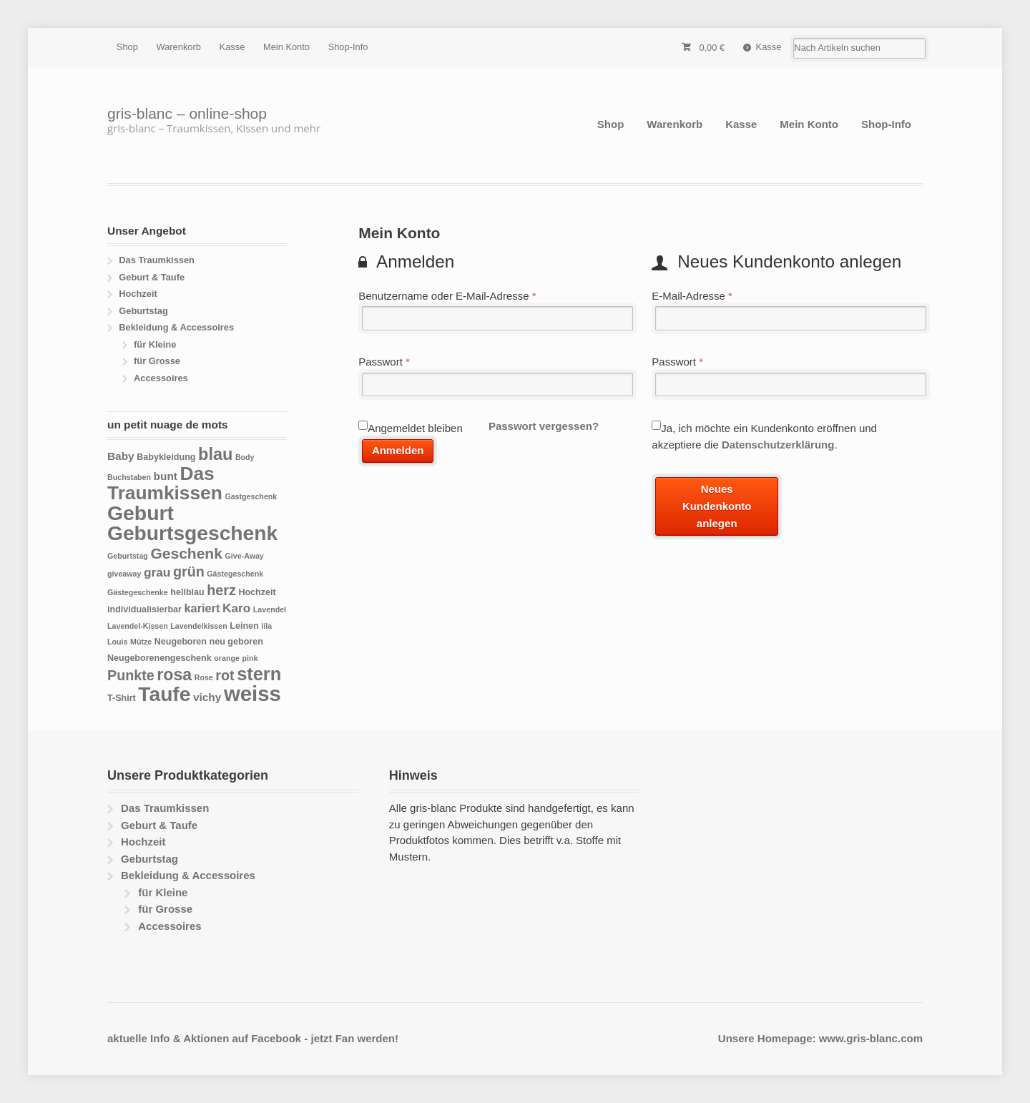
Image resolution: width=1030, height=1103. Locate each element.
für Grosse (157, 361)
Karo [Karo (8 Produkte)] (236, 608)
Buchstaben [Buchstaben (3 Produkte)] (129, 477)
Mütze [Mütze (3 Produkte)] (141, 641)
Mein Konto (286, 46)
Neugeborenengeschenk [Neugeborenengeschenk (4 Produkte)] (159, 658)
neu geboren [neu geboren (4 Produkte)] (236, 642)
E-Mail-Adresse (692, 296)
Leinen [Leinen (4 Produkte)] (244, 626)
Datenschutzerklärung (778, 444)
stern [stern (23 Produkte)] (259, 674)
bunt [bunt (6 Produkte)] (165, 476)
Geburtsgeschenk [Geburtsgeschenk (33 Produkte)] (192, 532)
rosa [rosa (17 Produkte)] (174, 674)
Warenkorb (179, 46)
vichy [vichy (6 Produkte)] (207, 697)
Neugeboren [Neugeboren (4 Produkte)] (180, 642)
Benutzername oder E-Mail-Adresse (447, 296)
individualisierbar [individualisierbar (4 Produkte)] (144, 609)
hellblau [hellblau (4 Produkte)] (187, 592)
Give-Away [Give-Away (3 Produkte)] (244, 556)
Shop (127, 46)
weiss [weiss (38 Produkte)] (252, 693)
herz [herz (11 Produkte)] (221, 590)
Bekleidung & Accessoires (176, 327)
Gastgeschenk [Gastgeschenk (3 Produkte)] (251, 496)
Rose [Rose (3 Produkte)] (204, 677)
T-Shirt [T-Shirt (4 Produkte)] (121, 698)
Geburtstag (143, 310)
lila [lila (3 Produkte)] (266, 626)
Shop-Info (348, 46)
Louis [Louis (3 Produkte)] (117, 641)
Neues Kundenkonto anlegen (717, 506)
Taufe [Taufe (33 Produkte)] (164, 693)
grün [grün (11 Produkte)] (189, 571)
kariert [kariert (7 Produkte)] (202, 608)
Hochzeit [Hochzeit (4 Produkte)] (256, 592)
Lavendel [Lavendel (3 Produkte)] (269, 609)
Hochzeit (138, 293)
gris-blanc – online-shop (187, 113)
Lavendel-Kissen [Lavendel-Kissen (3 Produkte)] (137, 626)
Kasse (232, 46)
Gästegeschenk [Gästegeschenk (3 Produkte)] (235, 573)
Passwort (384, 362)
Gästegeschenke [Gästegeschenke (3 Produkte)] (137, 592)
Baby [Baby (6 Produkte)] (120, 456)
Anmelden (398, 450)
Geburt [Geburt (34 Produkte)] (140, 512)
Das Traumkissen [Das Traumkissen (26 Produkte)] (164, 483)
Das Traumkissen (157, 260)
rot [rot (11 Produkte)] (224, 675)
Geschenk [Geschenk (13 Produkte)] (186, 553)
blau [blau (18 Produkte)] (215, 454)
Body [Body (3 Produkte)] (245, 457)
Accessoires (161, 378)
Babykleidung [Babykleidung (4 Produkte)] (166, 457)
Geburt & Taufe (152, 277)
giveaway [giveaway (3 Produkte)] (124, 573)
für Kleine (155, 344)
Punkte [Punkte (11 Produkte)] (130, 675)
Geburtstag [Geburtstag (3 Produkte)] (127, 556)
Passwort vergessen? (544, 426)
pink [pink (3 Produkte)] (250, 658)
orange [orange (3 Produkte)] (227, 658)
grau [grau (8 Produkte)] (157, 572)
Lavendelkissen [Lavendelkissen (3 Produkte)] (198, 626)
